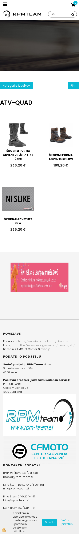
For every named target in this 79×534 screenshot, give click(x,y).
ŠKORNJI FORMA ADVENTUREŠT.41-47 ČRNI (18, 155)
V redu (50, 522)
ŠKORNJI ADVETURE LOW (18, 221)
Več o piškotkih (67, 522)
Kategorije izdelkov (16, 85)
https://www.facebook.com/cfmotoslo (44, 341)
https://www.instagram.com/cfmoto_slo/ (47, 345)
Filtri (73, 85)
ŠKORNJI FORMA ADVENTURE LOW (61, 157)
